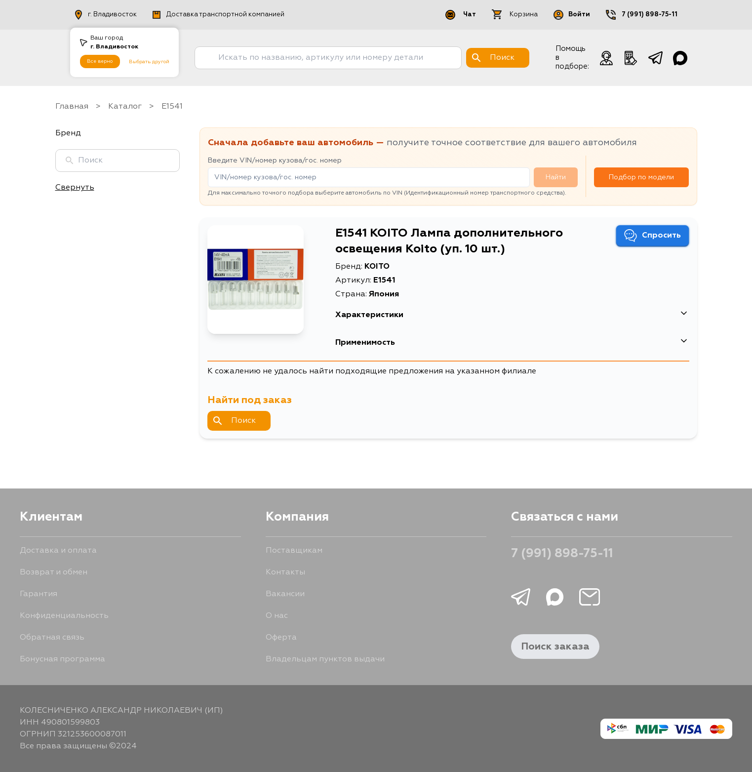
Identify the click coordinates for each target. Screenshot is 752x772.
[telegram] (656, 58)
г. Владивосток (106, 15)
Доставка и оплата (58, 551)
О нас (277, 616)
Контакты (285, 572)
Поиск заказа (555, 646)
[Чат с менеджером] (606, 58)
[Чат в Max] (680, 58)
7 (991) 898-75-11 (649, 14)
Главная (71, 107)
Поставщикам (294, 551)
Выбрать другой (149, 61)
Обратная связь (52, 638)
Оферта (281, 638)
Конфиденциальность (64, 616)
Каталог (125, 107)
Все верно (100, 61)
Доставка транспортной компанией (218, 15)
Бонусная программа (62, 659)
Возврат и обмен (53, 572)
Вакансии (285, 594)
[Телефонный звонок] (631, 58)
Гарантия (38, 594)
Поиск (234, 420)
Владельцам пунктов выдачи (325, 659)
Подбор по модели (641, 177)
